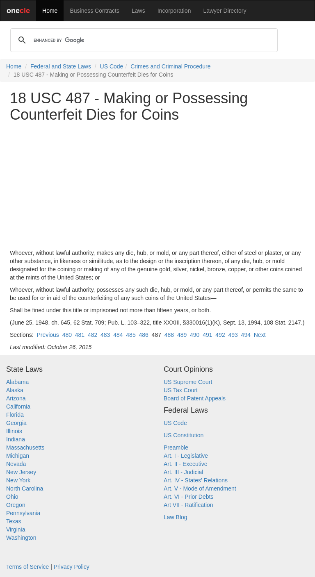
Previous (48, 335)
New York (18, 480)
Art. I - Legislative (186, 455)
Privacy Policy (71, 566)
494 (246, 335)
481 (79, 335)
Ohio (12, 496)
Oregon (15, 505)
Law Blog (175, 517)
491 (207, 335)
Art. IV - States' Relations (196, 480)
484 (118, 335)
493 (232, 335)
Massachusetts (25, 447)
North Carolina (24, 488)
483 (105, 335)
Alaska (14, 390)
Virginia (15, 529)
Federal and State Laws (60, 66)
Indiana (15, 439)
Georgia (16, 423)
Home (49, 10)
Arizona (15, 398)
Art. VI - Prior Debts (188, 496)
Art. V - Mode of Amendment (200, 488)
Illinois (14, 431)
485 (130, 335)
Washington (21, 537)
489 (182, 335)
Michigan (17, 455)
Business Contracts (94, 10)
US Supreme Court (188, 382)
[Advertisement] (157, 185)
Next (260, 335)
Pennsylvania (23, 513)
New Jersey (21, 472)
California (18, 406)
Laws (138, 10)
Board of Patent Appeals (195, 398)
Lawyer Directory (224, 10)
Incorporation (174, 10)
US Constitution (183, 435)
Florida (15, 414)
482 (92, 335)
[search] (143, 40)
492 (220, 335)
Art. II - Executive (186, 464)
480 (67, 335)
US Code (111, 66)
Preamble (176, 447)
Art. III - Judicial (183, 472)
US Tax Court (181, 390)
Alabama (17, 382)
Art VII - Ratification (188, 505)
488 (169, 335)
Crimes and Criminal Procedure (170, 66)
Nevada (16, 464)
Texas (13, 521)
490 (194, 335)
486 (143, 335)
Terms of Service (27, 566)
